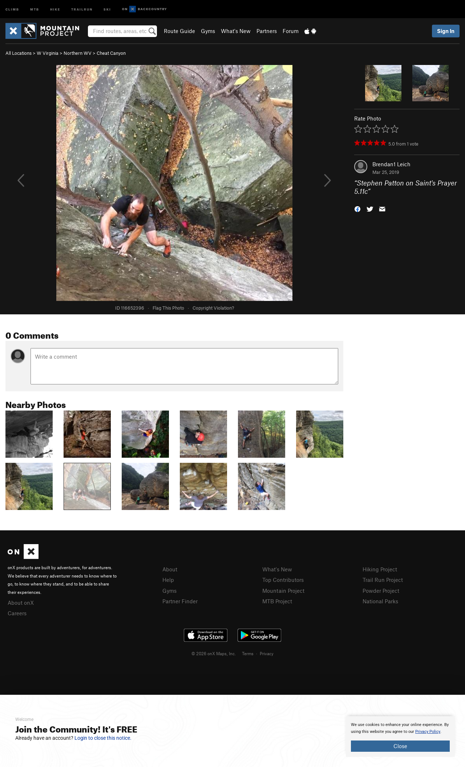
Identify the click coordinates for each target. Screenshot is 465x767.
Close (400, 746)
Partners (266, 31)
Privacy (267, 653)
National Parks (380, 601)
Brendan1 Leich (391, 164)
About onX (21, 602)
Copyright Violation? (213, 308)
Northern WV (78, 53)
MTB (34, 9)
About (169, 569)
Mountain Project (283, 590)
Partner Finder (180, 601)
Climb (12, 9)
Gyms (208, 31)
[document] (400, 736)
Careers (17, 613)
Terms (248, 653)
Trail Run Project (383, 579)
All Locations (18, 53)
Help (168, 579)
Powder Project (381, 590)
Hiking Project (380, 569)
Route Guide (179, 31)
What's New (236, 31)
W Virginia (47, 53)
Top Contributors (283, 579)
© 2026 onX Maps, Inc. (213, 653)
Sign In (445, 31)
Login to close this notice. (103, 738)
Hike (55, 9)
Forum (291, 31)
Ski (107, 9)
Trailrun (82, 9)
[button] (357, 208)
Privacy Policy (427, 731)
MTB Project (277, 601)
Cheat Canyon (111, 53)
